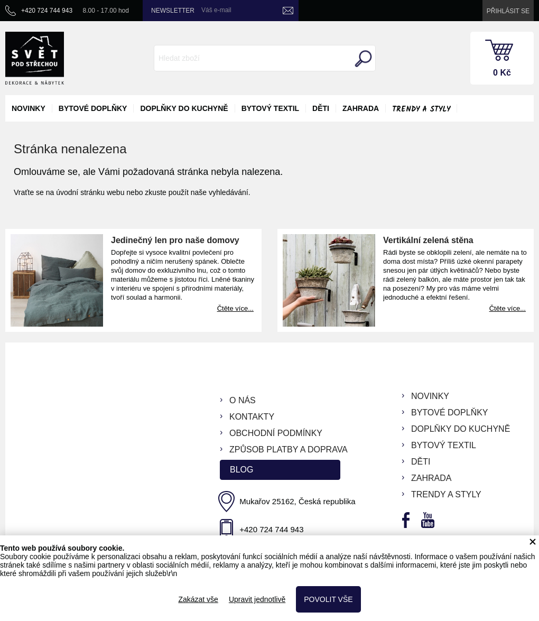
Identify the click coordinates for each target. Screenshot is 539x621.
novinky (28, 108)
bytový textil (270, 108)
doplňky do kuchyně (184, 108)
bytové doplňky (93, 108)
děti (320, 108)
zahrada (360, 108)
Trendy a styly (421, 109)
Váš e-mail (216, 10)
